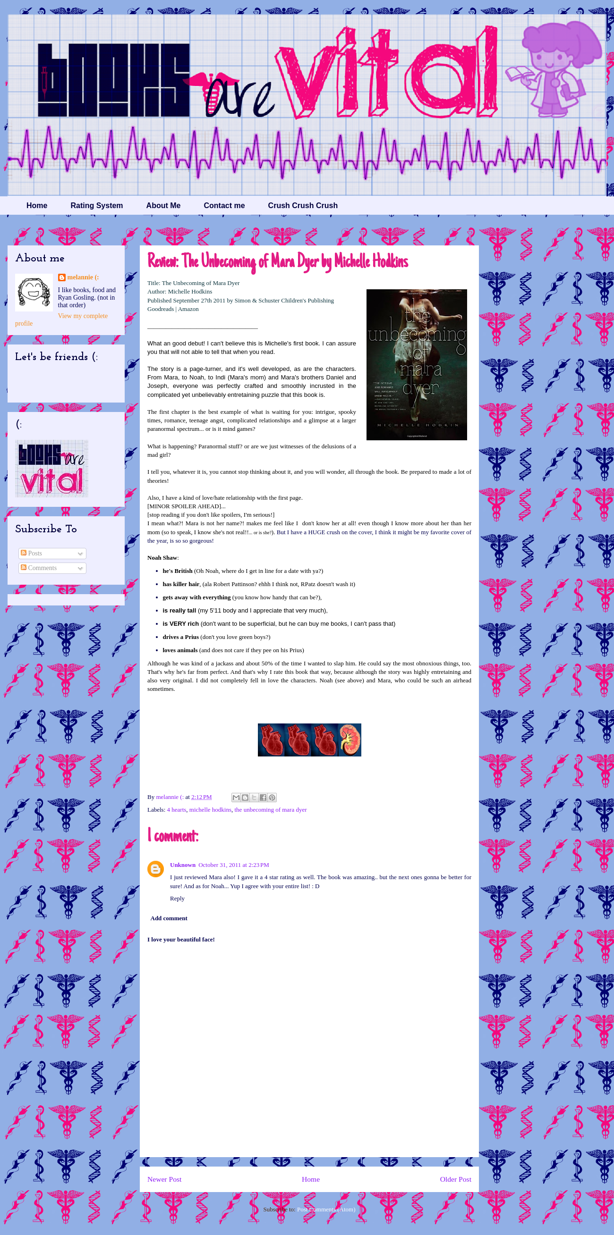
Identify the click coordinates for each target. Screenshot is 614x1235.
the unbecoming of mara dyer (271, 809)
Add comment (169, 918)
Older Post (455, 1179)
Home (36, 206)
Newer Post (164, 1179)
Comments (39, 567)
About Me (163, 206)
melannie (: (170, 796)
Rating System (96, 206)
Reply (177, 898)
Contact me (224, 206)
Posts (31, 553)
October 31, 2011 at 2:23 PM (233, 864)
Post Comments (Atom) (326, 1209)
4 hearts (177, 809)
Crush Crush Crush (303, 206)
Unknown (183, 864)
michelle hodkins (210, 809)
